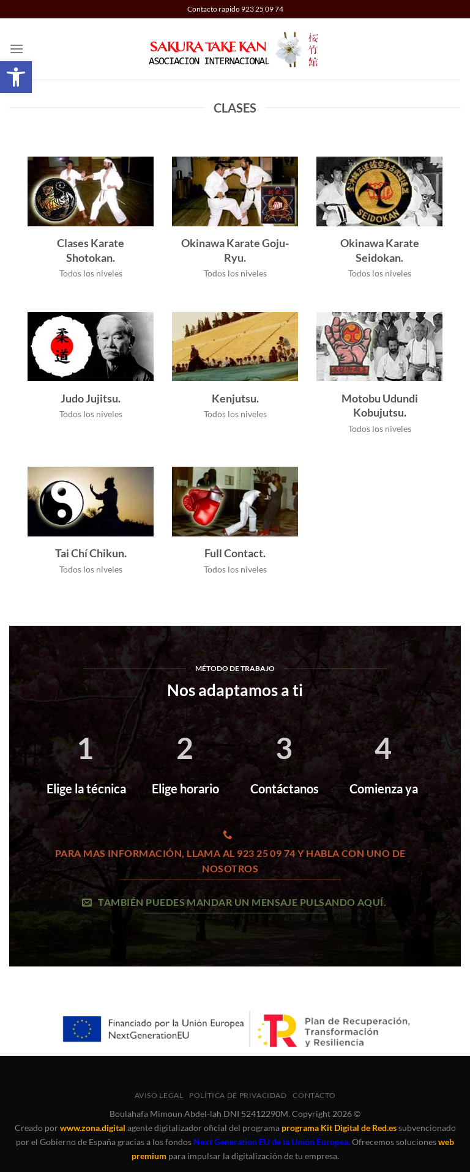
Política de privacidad (237, 1095)
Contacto (314, 1095)
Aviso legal (159, 1095)
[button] (16, 49)
